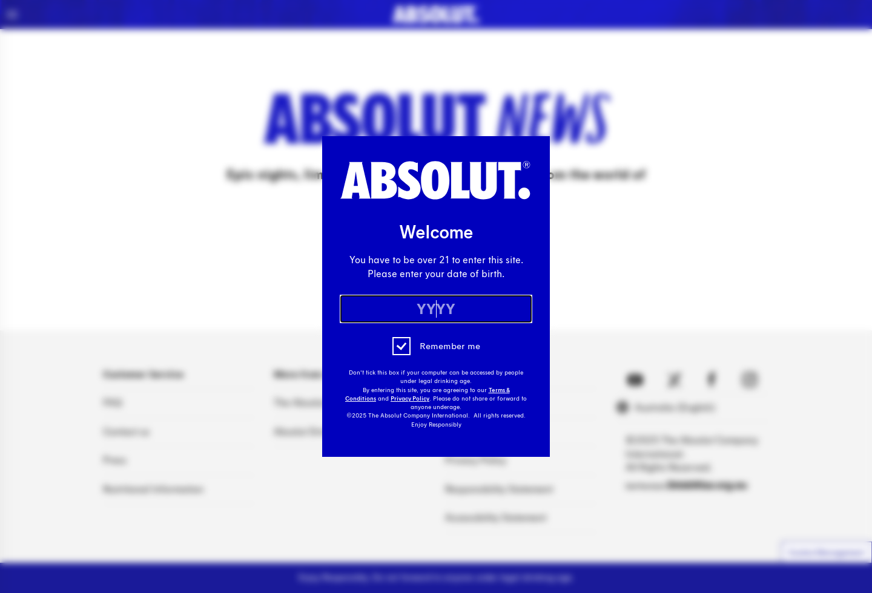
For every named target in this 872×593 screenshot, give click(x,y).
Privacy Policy (410, 398)
